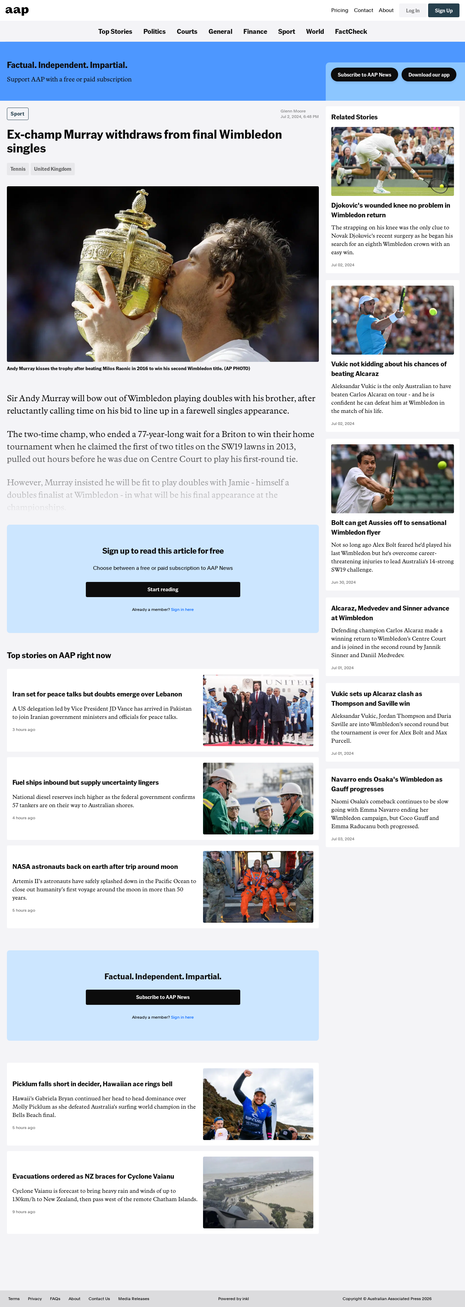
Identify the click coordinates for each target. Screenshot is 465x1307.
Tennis (18, 168)
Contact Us (99, 1298)
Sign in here (182, 609)
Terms (14, 1298)
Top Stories (115, 31)
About (386, 10)
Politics (154, 31)
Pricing (339, 10)
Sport (286, 31)
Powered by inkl (233, 1298)
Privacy (35, 1298)
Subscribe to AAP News (364, 74)
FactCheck (351, 31)
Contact (363, 10)
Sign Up (444, 10)
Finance (255, 31)
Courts (187, 31)
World (315, 31)
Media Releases (133, 1298)
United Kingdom (52, 168)
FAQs (55, 1298)
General (220, 31)
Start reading (163, 589)
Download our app (428, 74)
